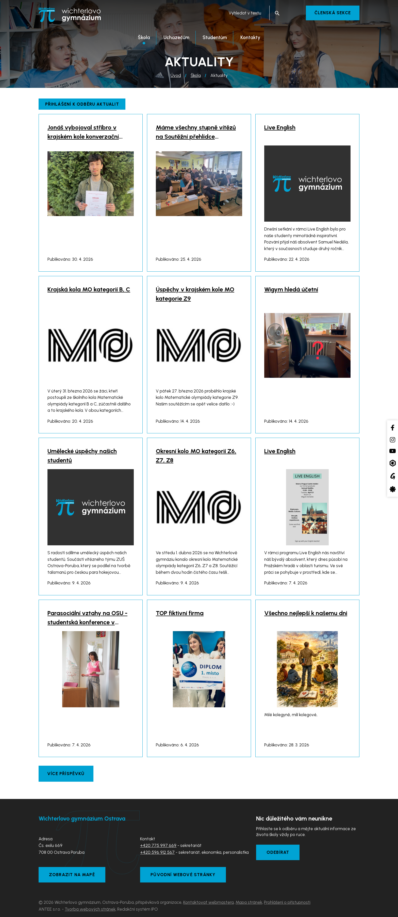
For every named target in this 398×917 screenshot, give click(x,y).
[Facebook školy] (392, 428)
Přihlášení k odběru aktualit (82, 104)
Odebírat (278, 852)
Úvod (176, 75)
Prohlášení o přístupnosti (287, 902)
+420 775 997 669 (158, 845)
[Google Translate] (392, 476)
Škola (196, 75)
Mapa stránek (249, 902)
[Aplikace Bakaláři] (392, 463)
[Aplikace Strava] (392, 489)
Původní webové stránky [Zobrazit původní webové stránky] (183, 874)
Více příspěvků (66, 773)
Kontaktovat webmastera (208, 902)
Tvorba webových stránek (90, 909)
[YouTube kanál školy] (392, 451)
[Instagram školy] (392, 439)
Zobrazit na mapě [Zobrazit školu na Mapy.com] (72, 874)
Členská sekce (332, 12)
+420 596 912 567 (157, 852)
